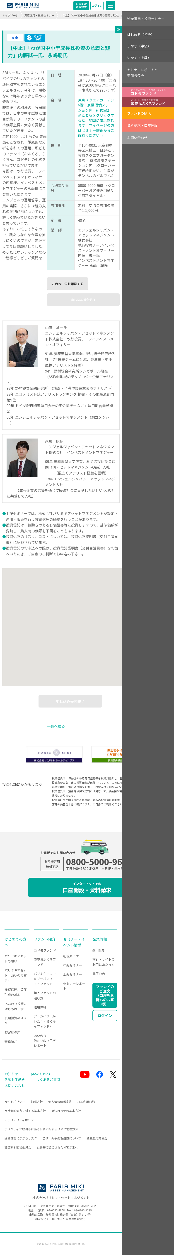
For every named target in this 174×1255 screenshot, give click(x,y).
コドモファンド (45, 950)
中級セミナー (72, 965)
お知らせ (11, 1073)
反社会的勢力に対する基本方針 (25, 1111)
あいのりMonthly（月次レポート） (45, 1040)
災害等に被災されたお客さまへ (57, 1147)
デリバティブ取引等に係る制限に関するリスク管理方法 (41, 1129)
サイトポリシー (15, 1101)
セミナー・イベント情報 (74, 942)
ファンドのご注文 (105, 995)
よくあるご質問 (48, 1079)
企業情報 (99, 939)
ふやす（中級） (139, 46)
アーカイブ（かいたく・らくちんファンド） (45, 1021)
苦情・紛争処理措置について (62, 1138)
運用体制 (40, 1007)
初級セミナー (72, 956)
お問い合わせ (137, 137)
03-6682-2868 (56, 1210)
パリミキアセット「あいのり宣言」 (16, 975)
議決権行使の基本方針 (66, 1111)
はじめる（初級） (140, 34)
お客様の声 (12, 1032)
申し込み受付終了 (83, 299)
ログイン (97, 5)
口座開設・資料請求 (87, 887)
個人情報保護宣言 (60, 1101)
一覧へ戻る (56, 726)
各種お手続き (15, 1079)
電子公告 (98, 973)
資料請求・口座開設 (142, 125)
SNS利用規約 (86, 1101)
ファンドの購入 (139, 113)
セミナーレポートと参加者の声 (142, 72)
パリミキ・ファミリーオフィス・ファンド (45, 978)
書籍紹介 (11, 1041)
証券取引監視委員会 (18, 1147)
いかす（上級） (139, 57)
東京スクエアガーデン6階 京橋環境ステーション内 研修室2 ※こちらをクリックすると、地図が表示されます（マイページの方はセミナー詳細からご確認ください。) (96, 117)
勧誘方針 (37, 1101)
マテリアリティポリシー (21, 1120)
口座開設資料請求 (81, 5)
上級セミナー (72, 974)
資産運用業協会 (97, 1138)
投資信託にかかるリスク (21, 1138)
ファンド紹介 (45, 939)
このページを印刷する (67, 283)
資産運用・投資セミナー (39, 15)
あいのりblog (40, 1073)
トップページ (10, 15)
